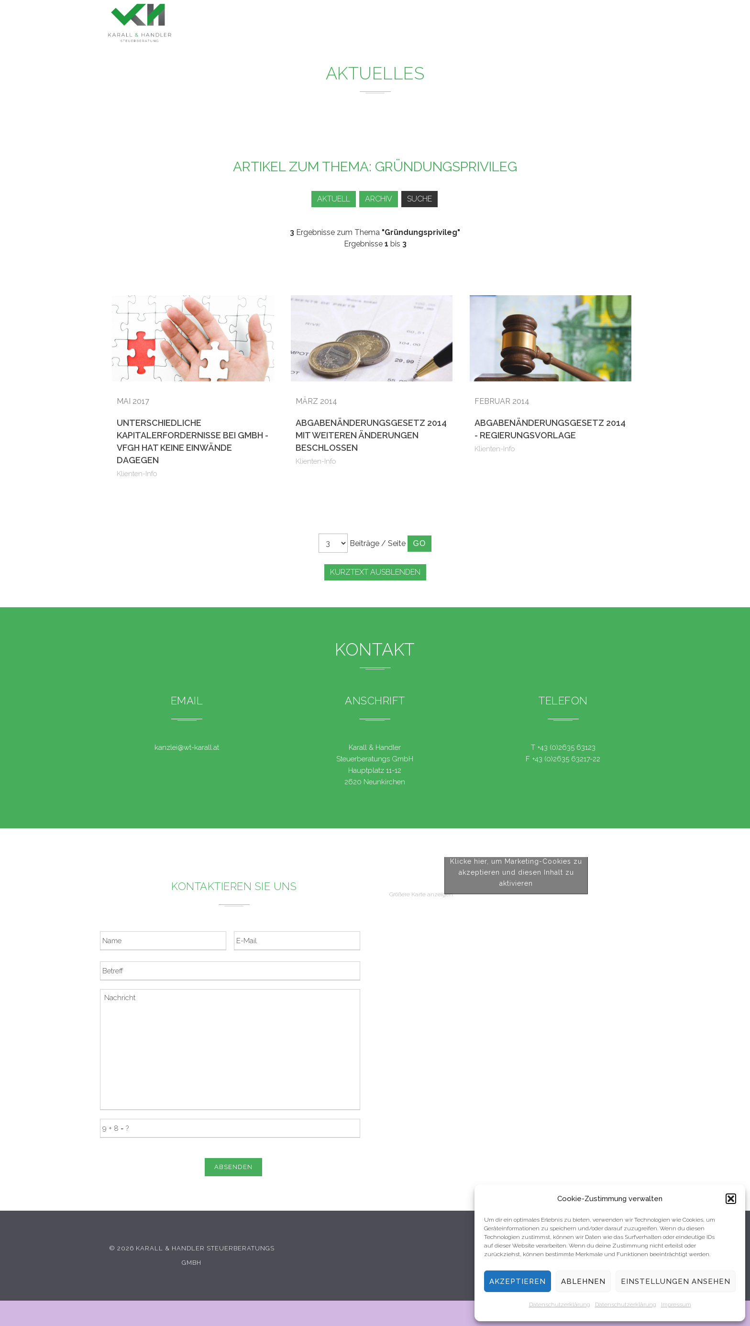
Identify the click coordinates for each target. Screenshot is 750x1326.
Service (475, 24)
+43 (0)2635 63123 (566, 747)
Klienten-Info (137, 473)
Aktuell (328, 198)
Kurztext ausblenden (375, 572)
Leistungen (369, 23)
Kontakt (571, 28)
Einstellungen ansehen (675, 1281)
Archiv (376, 198)
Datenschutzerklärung (559, 1304)
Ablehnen (583, 1281)
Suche (420, 198)
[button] (731, 1198)
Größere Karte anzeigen (421, 1076)
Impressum (676, 1304)
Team (522, 26)
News (425, 24)
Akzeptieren (517, 1281)
